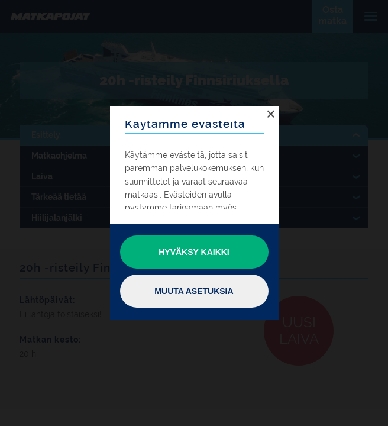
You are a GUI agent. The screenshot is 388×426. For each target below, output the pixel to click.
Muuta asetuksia (193, 291)
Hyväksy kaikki (194, 252)
